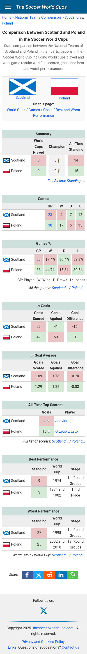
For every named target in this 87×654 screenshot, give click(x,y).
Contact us (70, 647)
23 (50, 215)
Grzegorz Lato (66, 431)
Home (6, 17)
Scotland (71, 17)
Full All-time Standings (65, 181)
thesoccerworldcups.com (53, 628)
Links (12, 647)
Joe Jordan (64, 421)
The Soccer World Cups (41, 7)
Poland (7, 23)
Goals (48, 110)
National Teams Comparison (38, 17)
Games (34, 110)
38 (50, 225)
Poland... (78, 288)
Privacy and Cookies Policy (43, 642)
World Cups (16, 110)
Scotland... (60, 288)
